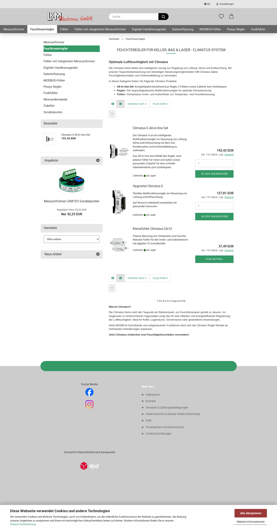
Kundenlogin (225, 4)
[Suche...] (163, 16)
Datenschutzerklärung (22, 524)
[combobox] (137, 104)
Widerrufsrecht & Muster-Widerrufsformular (173, 414)
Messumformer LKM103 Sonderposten (71, 201)
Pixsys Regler (236, 29)
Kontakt (151, 401)
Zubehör (49, 106)
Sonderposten (53, 112)
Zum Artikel (214, 259)
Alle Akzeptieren (250, 513)
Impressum (153, 394)
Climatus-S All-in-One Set (150, 128)
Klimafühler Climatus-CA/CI (152, 229)
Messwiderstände (55, 99)
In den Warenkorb (214, 173)
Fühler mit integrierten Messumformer (100, 29)
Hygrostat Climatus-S (148, 186)
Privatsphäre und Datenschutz (165, 427)
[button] (231, 16)
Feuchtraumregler (42, 29)
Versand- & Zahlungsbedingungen (167, 407)
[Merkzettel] (221, 16)
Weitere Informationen (251, 521)
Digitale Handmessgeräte (149, 29)
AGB (148, 420)
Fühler (64, 29)
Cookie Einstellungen (159, 433)
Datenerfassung (182, 29)
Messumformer (13, 29)
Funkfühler (258, 29)
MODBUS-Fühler (210, 29)
